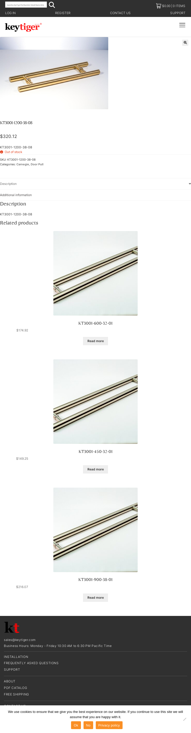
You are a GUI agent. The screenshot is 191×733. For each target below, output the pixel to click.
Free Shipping (16, 694)
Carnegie (22, 164)
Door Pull (37, 164)
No (88, 725)
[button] (185, 43)
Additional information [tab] (16, 195)
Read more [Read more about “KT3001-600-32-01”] (95, 341)
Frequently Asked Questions (31, 663)
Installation (16, 657)
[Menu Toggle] (182, 25)
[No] (184, 719)
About (10, 681)
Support (178, 13)
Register (63, 13)
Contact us (120, 13)
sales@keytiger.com (20, 640)
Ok (76, 725)
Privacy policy (109, 725)
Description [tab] (8, 184)
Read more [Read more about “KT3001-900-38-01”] (95, 597)
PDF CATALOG (15, 688)
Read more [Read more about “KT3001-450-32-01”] (95, 469)
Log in (10, 13)
